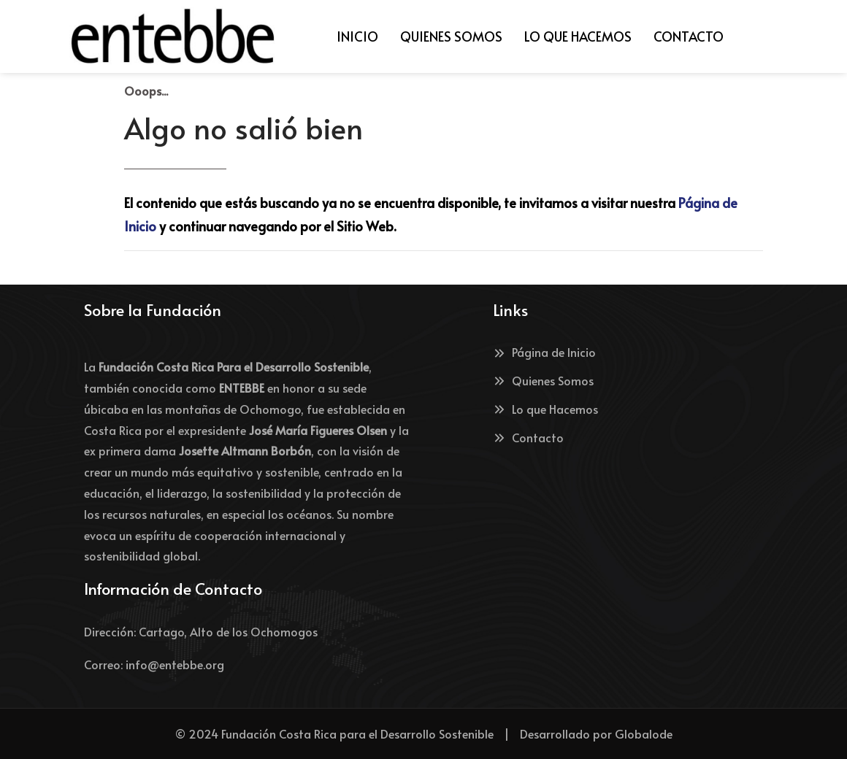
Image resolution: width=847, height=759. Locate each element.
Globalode (643, 733)
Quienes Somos (543, 380)
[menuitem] (357, 36)
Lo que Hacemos (545, 409)
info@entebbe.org (175, 664)
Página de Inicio (544, 352)
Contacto (528, 437)
